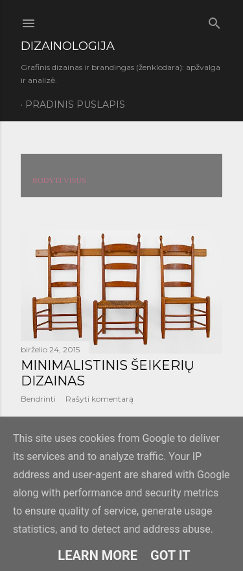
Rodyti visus (59, 180)
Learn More (97, 555)
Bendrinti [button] (38, 399)
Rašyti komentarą (99, 399)
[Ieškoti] (214, 21)
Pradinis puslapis (75, 104)
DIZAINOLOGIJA (68, 46)
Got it (170, 555)
